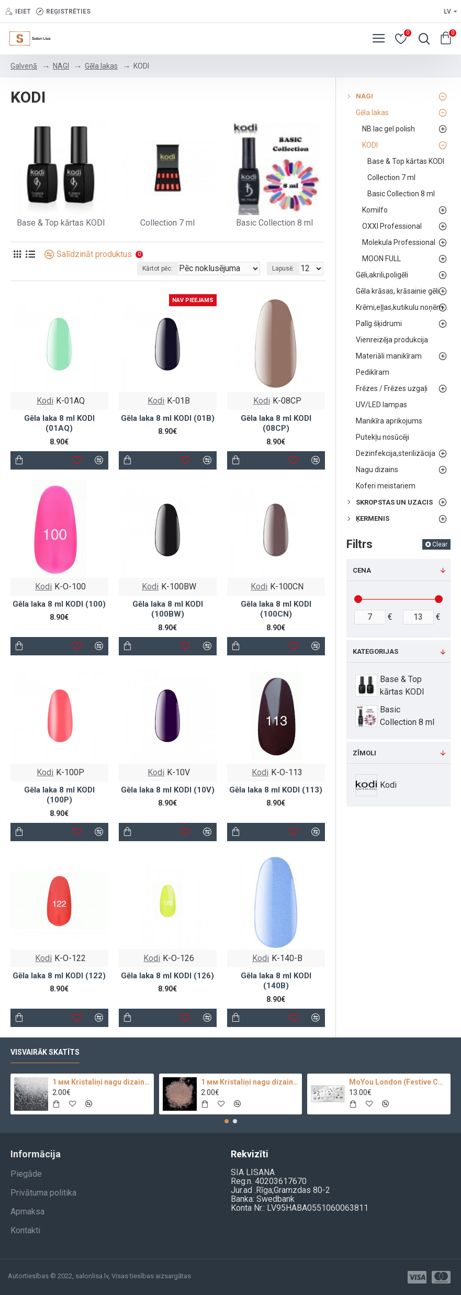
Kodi (45, 401)
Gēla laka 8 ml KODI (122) (59, 975)
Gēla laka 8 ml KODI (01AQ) (59, 423)
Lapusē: (283, 268)
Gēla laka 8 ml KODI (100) (59, 604)
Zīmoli (364, 753)
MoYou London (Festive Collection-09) (398, 1082)
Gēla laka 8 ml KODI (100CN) (276, 609)
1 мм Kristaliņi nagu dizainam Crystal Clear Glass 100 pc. (101, 1082)
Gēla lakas (101, 66)
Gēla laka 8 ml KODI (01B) (168, 418)
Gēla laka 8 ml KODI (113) (275, 790)
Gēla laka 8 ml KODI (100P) (59, 795)
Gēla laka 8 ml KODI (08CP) (276, 423)
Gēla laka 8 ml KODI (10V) (168, 790)
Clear (439, 544)
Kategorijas (375, 651)
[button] (226, 1121)
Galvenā (23, 66)
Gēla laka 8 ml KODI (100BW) (167, 609)
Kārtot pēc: (157, 268)
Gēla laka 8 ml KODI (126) (167, 975)
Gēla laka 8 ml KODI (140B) (276, 981)
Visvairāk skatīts (45, 1052)
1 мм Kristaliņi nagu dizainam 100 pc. (250, 1082)
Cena (362, 570)
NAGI (61, 66)
